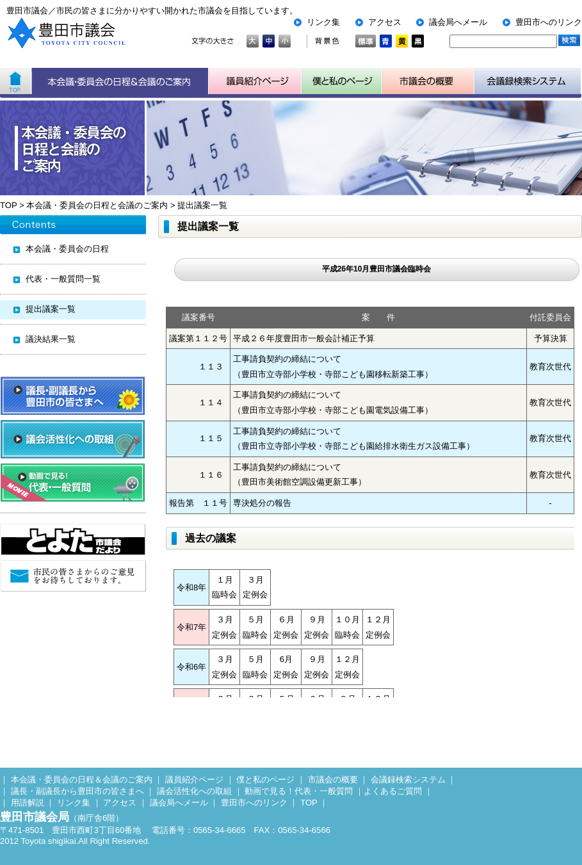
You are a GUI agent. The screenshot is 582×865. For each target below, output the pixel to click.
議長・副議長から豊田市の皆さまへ (77, 791)
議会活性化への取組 (194, 791)
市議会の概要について (428, 81)
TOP (8, 205)
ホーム (15, 81)
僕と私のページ (265, 779)
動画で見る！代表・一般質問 (299, 791)
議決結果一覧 (51, 339)
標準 (365, 41)
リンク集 (323, 22)
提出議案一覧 (202, 205)
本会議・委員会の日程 (67, 249)
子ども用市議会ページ (342, 81)
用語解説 (27, 802)
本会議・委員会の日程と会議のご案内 (97, 205)
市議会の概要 (333, 779)
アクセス (384, 22)
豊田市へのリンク (548, 22)
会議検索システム (527, 81)
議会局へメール (458, 22)
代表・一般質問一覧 (63, 279)
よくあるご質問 (393, 791)
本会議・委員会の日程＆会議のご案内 (120, 81)
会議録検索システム (408, 779)
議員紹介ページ (255, 81)
